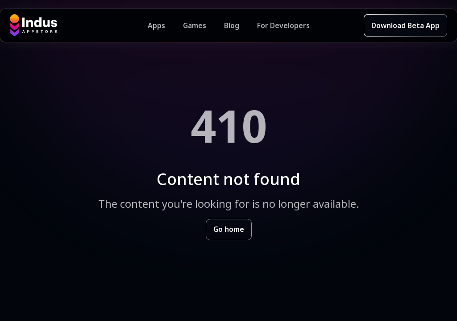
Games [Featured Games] (194, 25)
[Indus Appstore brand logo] (79, 25)
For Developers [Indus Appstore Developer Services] (283, 25)
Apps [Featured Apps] (156, 25)
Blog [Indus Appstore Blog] (231, 25)
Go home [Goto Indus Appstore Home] (228, 229)
